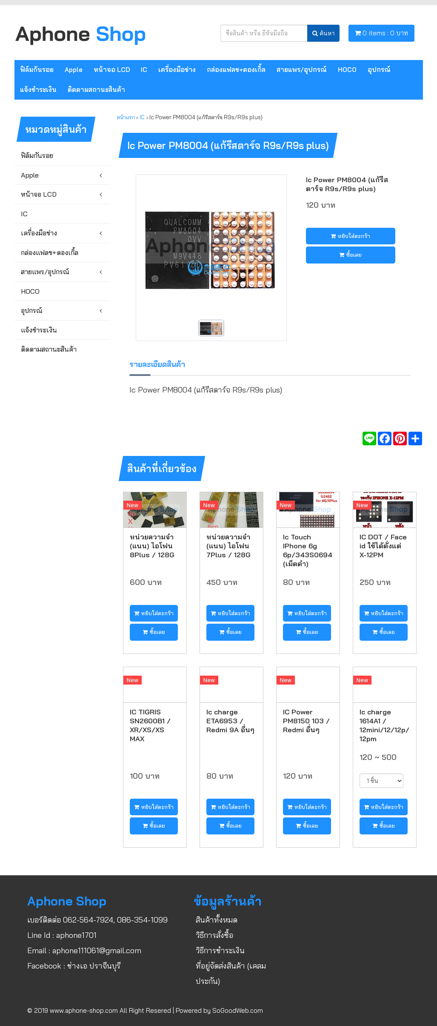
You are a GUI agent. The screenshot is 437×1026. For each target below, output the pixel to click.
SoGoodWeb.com (237, 1010)
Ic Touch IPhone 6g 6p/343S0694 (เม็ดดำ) (307, 550)
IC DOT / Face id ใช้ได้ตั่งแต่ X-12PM (383, 545)
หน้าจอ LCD (112, 70)
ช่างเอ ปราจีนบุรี (93, 966)
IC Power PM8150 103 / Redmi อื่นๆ (306, 720)
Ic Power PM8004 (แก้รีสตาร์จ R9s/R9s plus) (347, 184)
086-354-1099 (142, 920)
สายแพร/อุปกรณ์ (302, 70)
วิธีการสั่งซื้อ (214, 935)
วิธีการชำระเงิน (220, 950)
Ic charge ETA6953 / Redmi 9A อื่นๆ (230, 720)
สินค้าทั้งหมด (216, 920)
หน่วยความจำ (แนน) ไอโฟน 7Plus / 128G (228, 545)
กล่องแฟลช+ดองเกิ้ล (236, 70)
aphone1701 (76, 935)
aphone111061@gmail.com (96, 950)
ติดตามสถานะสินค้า (96, 90)
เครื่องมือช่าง (177, 70)
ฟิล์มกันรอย (37, 70)
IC (144, 70)
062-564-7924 (88, 920)
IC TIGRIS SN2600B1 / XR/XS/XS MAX (150, 725)
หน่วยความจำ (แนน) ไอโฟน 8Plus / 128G (152, 545)
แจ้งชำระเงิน (38, 90)
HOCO (347, 70)
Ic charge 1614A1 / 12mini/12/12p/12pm (384, 725)
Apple (74, 70)
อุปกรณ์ (379, 70)
